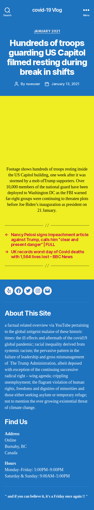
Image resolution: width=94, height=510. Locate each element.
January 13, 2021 (65, 84)
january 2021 (47, 31)
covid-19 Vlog (47, 10)
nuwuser (33, 84)
